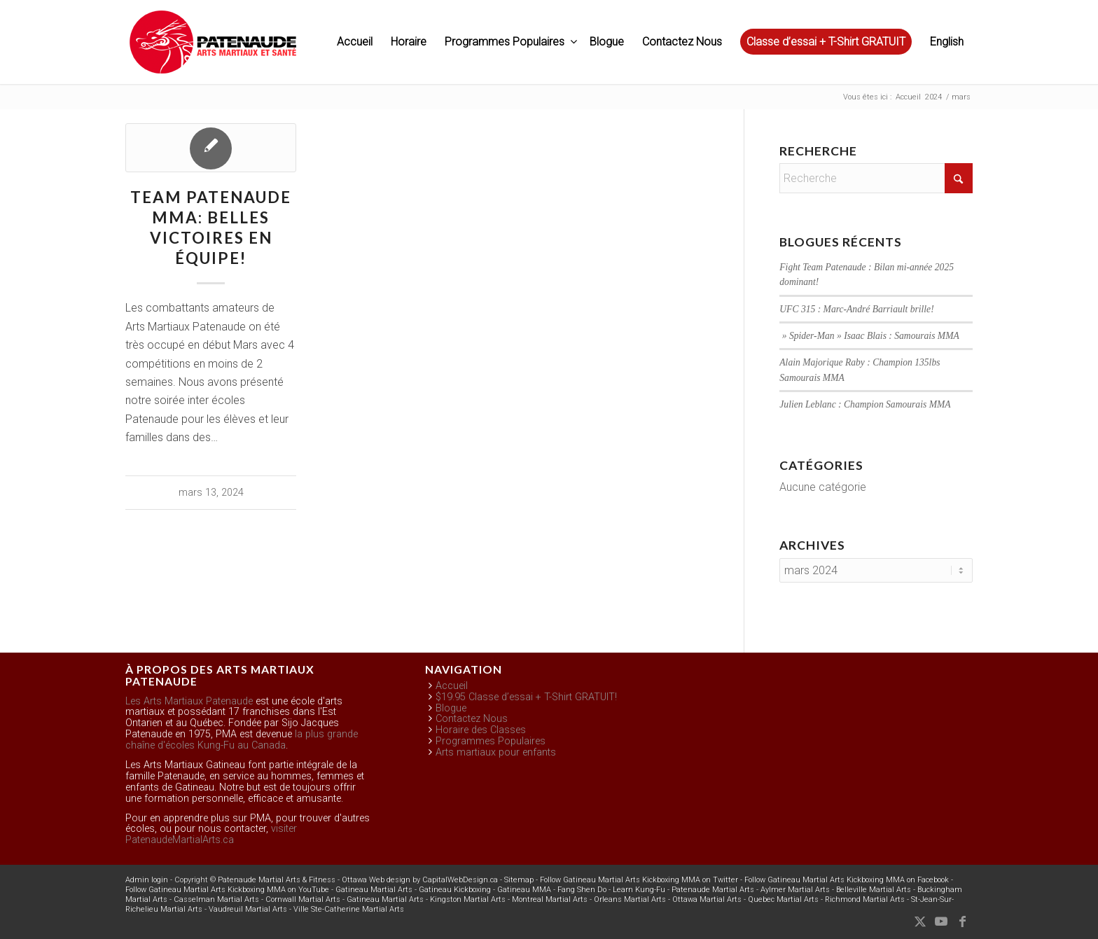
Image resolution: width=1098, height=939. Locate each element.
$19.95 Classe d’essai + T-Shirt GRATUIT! (526, 697)
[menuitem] (355, 42)
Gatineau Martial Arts (373, 889)
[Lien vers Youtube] (941, 921)
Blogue (451, 708)
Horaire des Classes (481, 730)
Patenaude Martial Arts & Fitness (276, 879)
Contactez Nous (472, 719)
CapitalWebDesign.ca (460, 879)
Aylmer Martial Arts (795, 889)
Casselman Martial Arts (216, 899)
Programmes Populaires (490, 741)
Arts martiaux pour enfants (496, 752)
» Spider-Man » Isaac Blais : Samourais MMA (869, 336)
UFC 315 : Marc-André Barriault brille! (856, 309)
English (947, 41)
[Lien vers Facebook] (962, 921)
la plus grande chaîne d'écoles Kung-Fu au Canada (241, 739)
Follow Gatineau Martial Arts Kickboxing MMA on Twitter (639, 879)
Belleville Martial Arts (873, 889)
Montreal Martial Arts (550, 899)
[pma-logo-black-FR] (212, 49)
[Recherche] (876, 178)
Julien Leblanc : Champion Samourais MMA (864, 404)
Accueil (452, 686)
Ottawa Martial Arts (707, 899)
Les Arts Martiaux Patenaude (189, 701)
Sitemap (519, 879)
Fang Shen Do (581, 889)
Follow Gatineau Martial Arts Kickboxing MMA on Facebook (846, 879)
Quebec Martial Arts (783, 899)
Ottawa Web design (376, 879)
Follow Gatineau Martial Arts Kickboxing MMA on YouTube (227, 889)
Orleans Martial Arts (630, 899)
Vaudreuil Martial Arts (248, 909)
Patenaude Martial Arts (713, 889)
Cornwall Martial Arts (302, 899)
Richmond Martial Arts (865, 899)
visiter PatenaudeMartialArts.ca (211, 834)
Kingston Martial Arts (468, 899)
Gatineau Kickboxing (455, 889)
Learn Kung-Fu (639, 889)
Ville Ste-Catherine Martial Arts (348, 909)
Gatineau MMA (524, 889)
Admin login (146, 879)
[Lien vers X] (920, 921)
